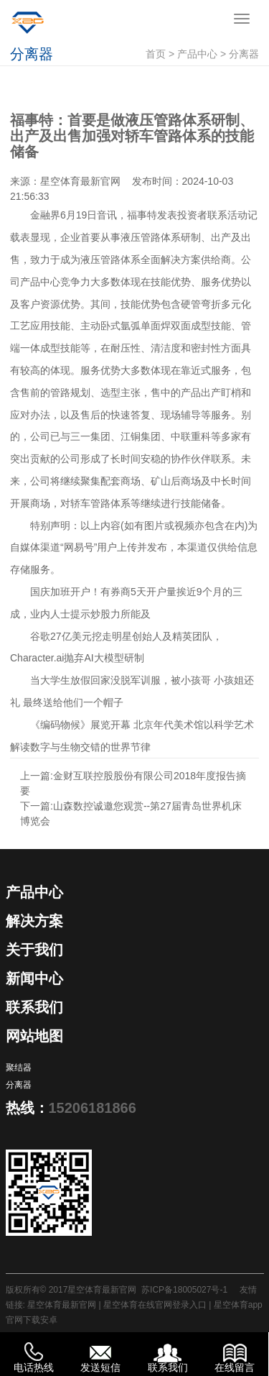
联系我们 (34, 1007)
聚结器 (19, 1068)
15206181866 (92, 1108)
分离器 (244, 54)
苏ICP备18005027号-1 (184, 1290)
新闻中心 (34, 978)
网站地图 (34, 1036)
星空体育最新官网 (80, 181)
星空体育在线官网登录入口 (155, 1305)
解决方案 (34, 921)
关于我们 (34, 950)
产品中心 (197, 54)
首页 (156, 54)
